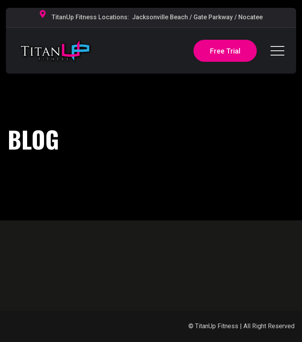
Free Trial (225, 51)
